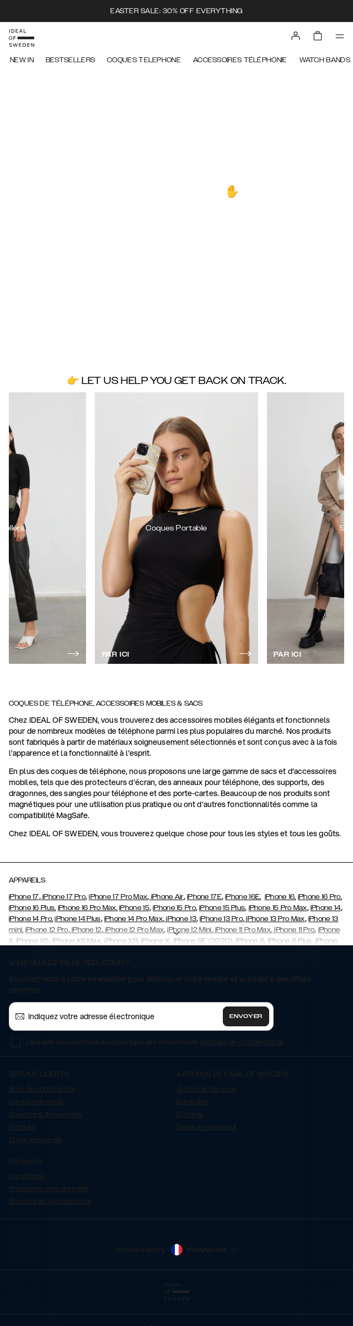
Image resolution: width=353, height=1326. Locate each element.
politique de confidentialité (241, 1042)
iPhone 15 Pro (174, 908)
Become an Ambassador (50, 1201)
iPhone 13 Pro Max (274, 919)
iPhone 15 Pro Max (278, 908)
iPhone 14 (326, 908)
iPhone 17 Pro (63, 897)
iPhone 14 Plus (77, 919)
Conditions (27, 1176)
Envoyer (246, 1016)
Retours (22, 1127)
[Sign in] (296, 36)
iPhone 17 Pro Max (118, 897)
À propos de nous (206, 1089)
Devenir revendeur (206, 1127)
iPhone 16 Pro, (320, 897)
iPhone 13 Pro (221, 919)
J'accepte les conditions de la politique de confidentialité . (154, 1042)
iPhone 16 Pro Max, (87, 908)
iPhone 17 (24, 897)
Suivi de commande (41, 1089)
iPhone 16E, (243, 897)
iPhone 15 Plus (222, 908)
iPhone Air (166, 897)
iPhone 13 (180, 919)
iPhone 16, (280, 897)
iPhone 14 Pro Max (133, 919)
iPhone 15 (134, 908)
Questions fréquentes (45, 1114)
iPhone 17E (204, 897)
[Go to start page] (21, 38)
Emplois (189, 1114)
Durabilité (192, 1102)
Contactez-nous (36, 1102)
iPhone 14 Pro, (31, 919)
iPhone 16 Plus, (32, 908)
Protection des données (49, 1189)
